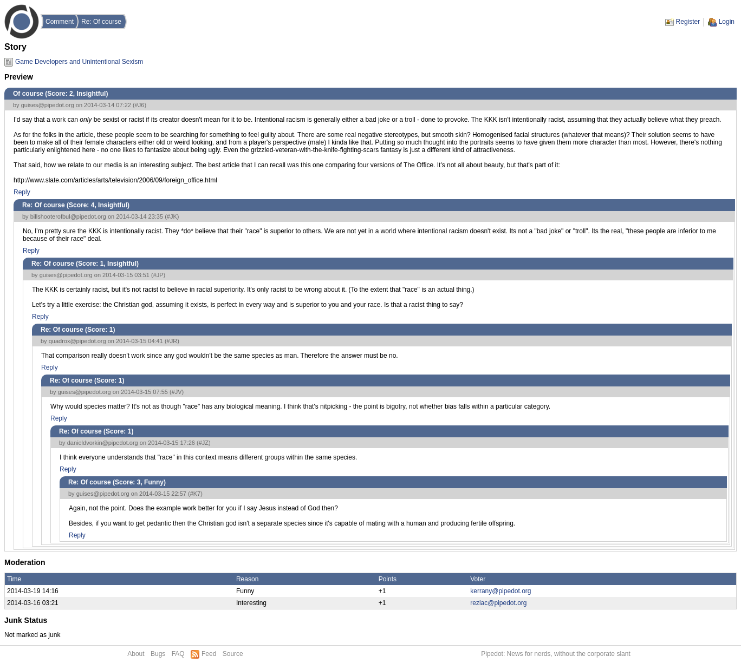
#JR (172, 341)
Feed (209, 654)
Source (233, 654)
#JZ (204, 442)
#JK (172, 216)
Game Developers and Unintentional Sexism (79, 61)
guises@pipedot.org (47, 105)
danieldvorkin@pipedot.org (102, 442)
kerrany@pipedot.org (500, 591)
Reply (22, 192)
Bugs (158, 654)
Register (688, 21)
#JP (158, 275)
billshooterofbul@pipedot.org (68, 216)
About (135, 654)
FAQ (178, 654)
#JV (177, 392)
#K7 (195, 493)
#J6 (140, 105)
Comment (60, 21)
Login (726, 21)
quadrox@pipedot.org (77, 341)
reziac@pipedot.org (498, 603)
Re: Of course (101, 21)
